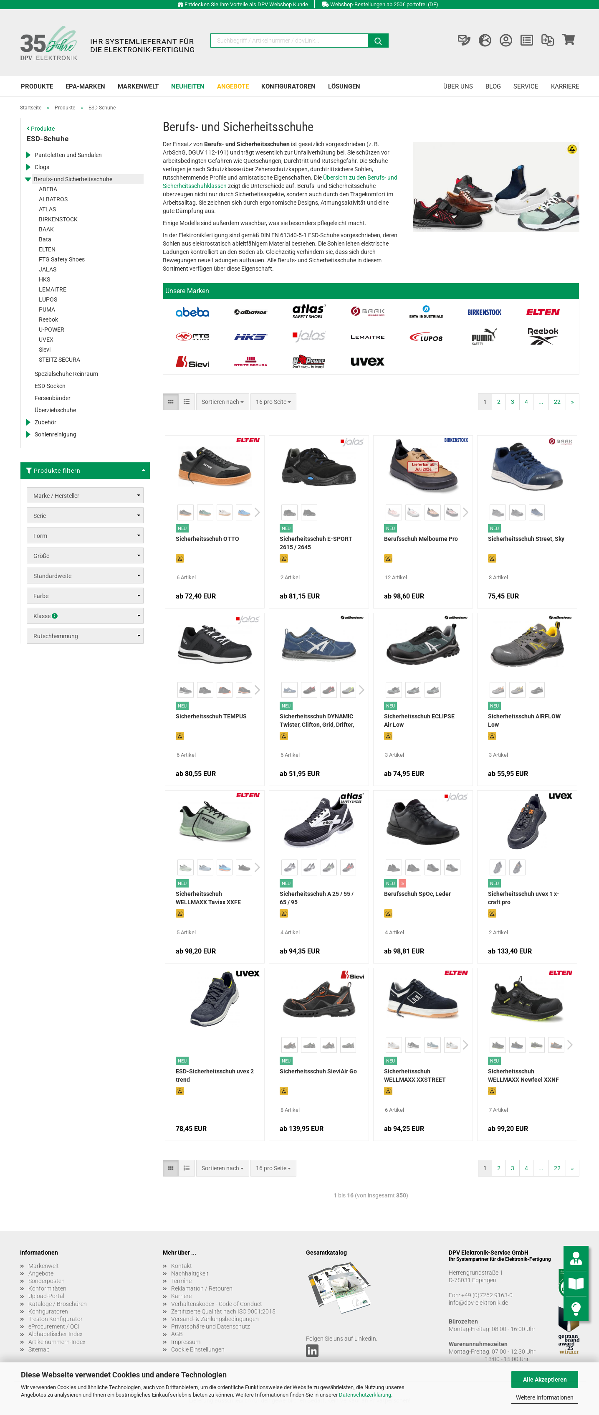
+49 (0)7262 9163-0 (487, 1295)
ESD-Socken (50, 386)
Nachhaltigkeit (190, 1273)
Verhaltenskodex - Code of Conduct (216, 1304)
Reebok (48, 319)
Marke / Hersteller (56, 495)
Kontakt (181, 1266)
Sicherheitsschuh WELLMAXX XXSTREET (415, 1075)
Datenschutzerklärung (365, 1395)
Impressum (185, 1342)
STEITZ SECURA (59, 359)
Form (40, 536)
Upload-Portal (46, 1296)
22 (557, 401)
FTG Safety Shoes (62, 259)
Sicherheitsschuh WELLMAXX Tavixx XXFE (208, 897)
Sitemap (39, 1349)
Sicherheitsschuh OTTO (207, 538)
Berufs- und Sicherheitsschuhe (73, 179)
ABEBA (48, 189)
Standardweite (52, 576)
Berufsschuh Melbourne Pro (421, 538)
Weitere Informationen (545, 1397)
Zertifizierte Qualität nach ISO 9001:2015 (223, 1311)
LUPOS (48, 299)
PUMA (47, 309)
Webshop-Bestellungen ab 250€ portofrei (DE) (384, 4)
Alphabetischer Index (55, 1334)
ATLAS (47, 209)
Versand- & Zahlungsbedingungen (215, 1319)
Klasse (45, 616)
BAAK (46, 229)
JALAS (47, 269)
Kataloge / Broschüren (57, 1304)
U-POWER (51, 329)
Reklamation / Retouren (202, 1288)
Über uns (458, 86)
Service (525, 86)
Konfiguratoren (288, 86)
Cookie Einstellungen (198, 1349)
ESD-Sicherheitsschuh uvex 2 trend (215, 1075)
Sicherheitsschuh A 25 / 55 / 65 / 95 (317, 897)
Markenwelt (138, 86)
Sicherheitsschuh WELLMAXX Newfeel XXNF (523, 1075)
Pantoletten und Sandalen (68, 155)
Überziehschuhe (55, 410)
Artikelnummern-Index (57, 1342)
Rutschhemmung (55, 636)
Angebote (233, 86)
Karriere (565, 86)
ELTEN (47, 249)
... (540, 401)
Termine (181, 1281)
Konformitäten (47, 1288)
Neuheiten (188, 86)
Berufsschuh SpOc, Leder (417, 893)
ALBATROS (53, 199)
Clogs (42, 167)
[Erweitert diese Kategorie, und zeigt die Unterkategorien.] (28, 155)
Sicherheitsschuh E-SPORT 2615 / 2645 (316, 542)
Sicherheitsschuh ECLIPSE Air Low (419, 720)
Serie (39, 515)
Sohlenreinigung (55, 434)
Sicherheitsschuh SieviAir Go (318, 1071)
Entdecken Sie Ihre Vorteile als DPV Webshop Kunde (246, 4)
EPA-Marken (85, 86)
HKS (44, 279)
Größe (41, 556)
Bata (45, 239)
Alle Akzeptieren (545, 1379)
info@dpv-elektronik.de (478, 1302)
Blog (493, 86)
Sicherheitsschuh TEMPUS (211, 716)
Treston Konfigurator (55, 1319)
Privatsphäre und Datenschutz (210, 1326)
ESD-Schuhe (48, 138)
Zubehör (45, 422)
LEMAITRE (52, 289)
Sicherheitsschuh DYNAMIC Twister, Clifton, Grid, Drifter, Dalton (317, 721)
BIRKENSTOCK (58, 219)
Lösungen (344, 86)
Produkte (37, 86)
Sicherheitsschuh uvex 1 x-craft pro (523, 897)
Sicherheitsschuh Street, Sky (526, 538)
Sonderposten (46, 1281)
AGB (177, 1334)
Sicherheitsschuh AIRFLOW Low (524, 720)
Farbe (40, 596)
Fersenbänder (53, 398)
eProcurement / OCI (53, 1326)
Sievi (45, 349)
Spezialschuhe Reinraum (66, 373)
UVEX (46, 339)
